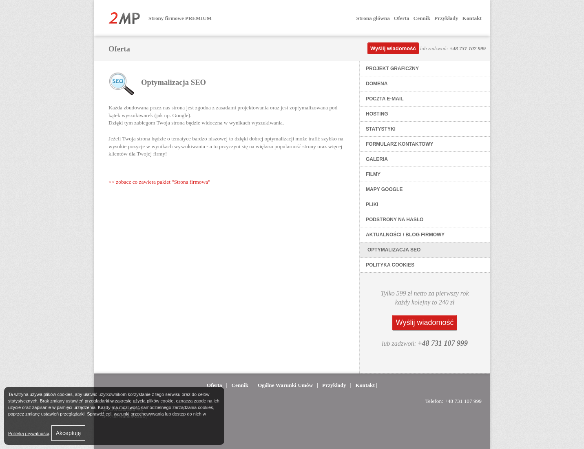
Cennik (422, 18)
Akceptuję (68, 433)
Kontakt (472, 18)
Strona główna (373, 18)
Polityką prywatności (28, 433)
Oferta (401, 18)
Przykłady (446, 18)
